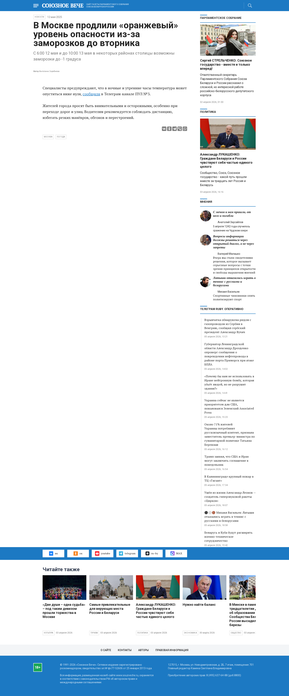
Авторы (143, 650)
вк (53, 553)
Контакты (125, 650)
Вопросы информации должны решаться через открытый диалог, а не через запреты (233, 242)
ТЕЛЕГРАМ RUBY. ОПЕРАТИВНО (221, 309)
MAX (176, 553)
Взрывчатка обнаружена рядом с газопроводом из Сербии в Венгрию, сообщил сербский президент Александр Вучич (227, 326)
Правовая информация (171, 650)
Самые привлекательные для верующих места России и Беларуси (109, 609)
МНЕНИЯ (206, 201)
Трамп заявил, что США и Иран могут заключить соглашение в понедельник (226, 460)
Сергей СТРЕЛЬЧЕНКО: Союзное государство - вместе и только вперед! (226, 64)
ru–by (151, 553)
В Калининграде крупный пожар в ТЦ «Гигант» (229, 478)
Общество (236, 633)
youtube (102, 553)
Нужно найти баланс (199, 604)
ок (78, 553)
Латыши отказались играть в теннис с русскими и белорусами (234, 281)
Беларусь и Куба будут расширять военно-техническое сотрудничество (228, 536)
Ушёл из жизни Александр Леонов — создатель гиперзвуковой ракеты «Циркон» (230, 497)
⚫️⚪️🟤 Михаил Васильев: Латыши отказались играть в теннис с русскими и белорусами (229, 516)
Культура (48, 633)
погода (61, 137)
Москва (48, 137)
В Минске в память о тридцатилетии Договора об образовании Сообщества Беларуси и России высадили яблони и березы (251, 615)
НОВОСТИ (39, 17)
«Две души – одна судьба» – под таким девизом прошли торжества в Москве (64, 611)
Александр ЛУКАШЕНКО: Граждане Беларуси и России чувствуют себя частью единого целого (226, 160)
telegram (127, 553)
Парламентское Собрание (221, 18)
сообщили (91, 93)
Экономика (190, 633)
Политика (208, 112)
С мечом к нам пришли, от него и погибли (232, 214)
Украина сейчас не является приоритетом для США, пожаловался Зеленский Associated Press (229, 406)
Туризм (94, 633)
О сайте (106, 650)
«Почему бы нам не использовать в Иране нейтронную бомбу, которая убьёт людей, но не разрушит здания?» (229, 382)
